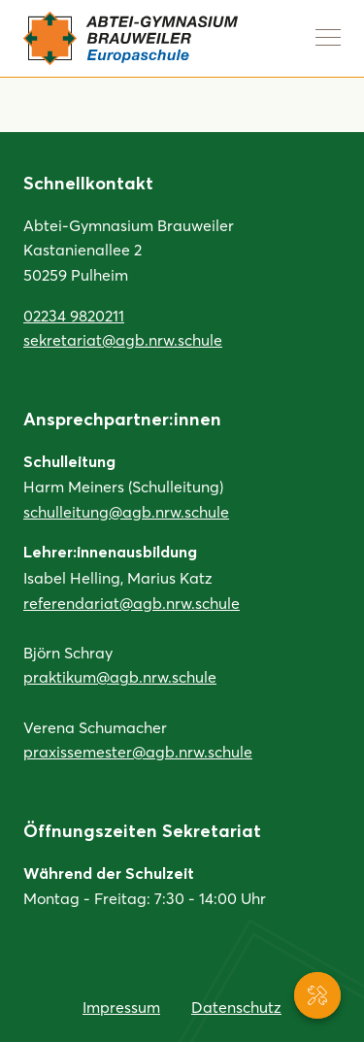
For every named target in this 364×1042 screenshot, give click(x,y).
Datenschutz (236, 1006)
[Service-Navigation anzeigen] (317, 995)
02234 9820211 (73, 315)
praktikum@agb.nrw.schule (119, 676)
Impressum (121, 1006)
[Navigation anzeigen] (328, 37)
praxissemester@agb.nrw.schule (137, 751)
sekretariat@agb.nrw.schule (122, 339)
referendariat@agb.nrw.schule (131, 602)
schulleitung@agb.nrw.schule (126, 511)
